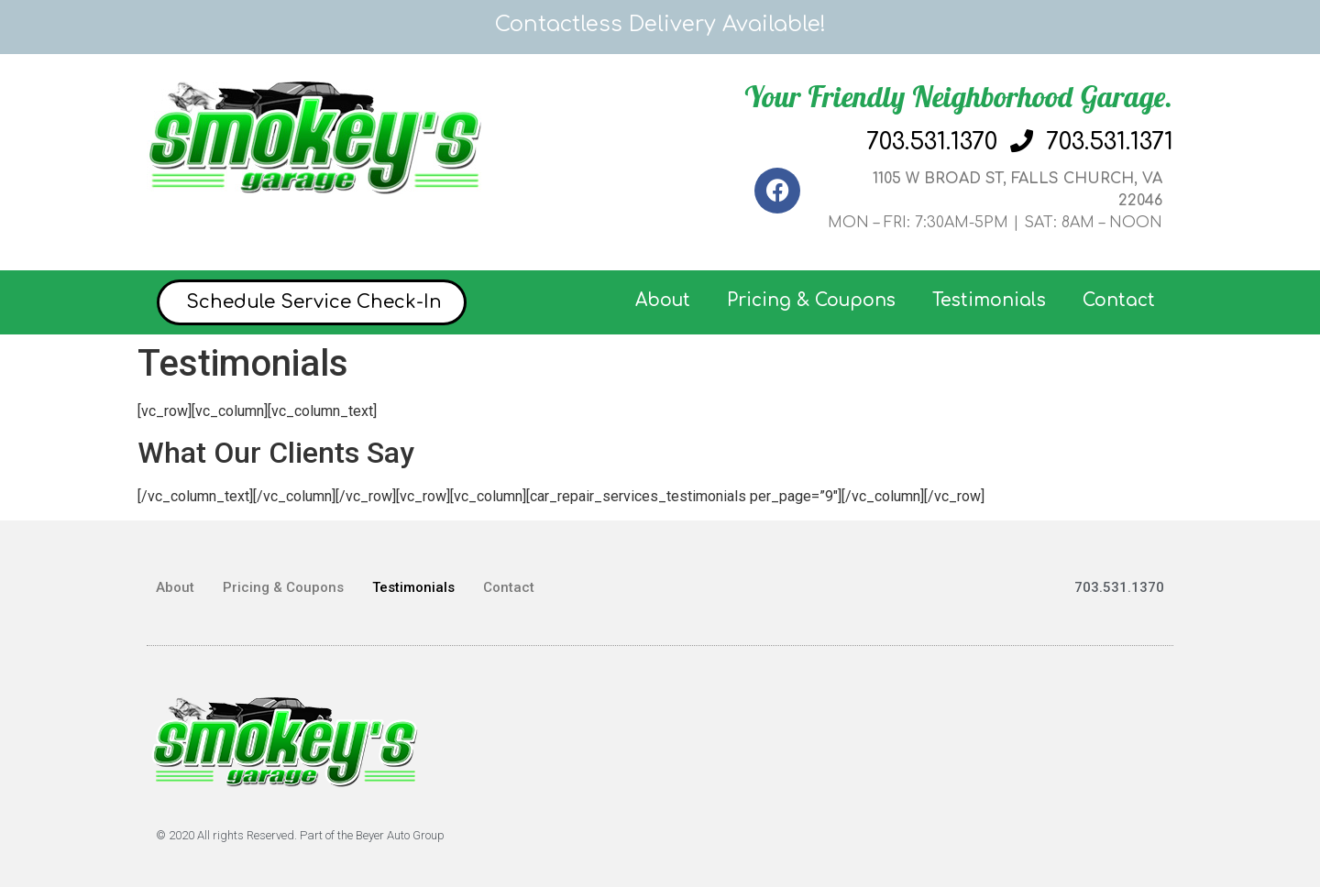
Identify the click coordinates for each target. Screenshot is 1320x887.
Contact (1119, 300)
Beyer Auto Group (400, 835)
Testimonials (989, 300)
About (662, 300)
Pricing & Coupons (811, 300)
